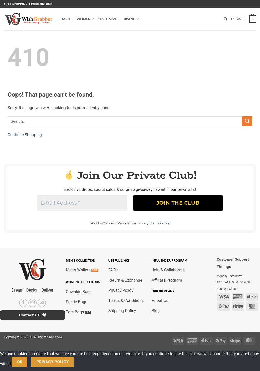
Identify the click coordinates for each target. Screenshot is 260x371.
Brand (131, 19)
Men (67, 19)
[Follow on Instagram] (32, 303)
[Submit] (247, 121)
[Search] (226, 19)
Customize (109, 19)
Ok (20, 362)
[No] (83, 362)
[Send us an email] (42, 303)
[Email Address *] (82, 203)
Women (85, 19)
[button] (252, 19)
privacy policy (158, 223)
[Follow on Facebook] (23, 303)
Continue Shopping (25, 134)
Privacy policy (52, 362)
